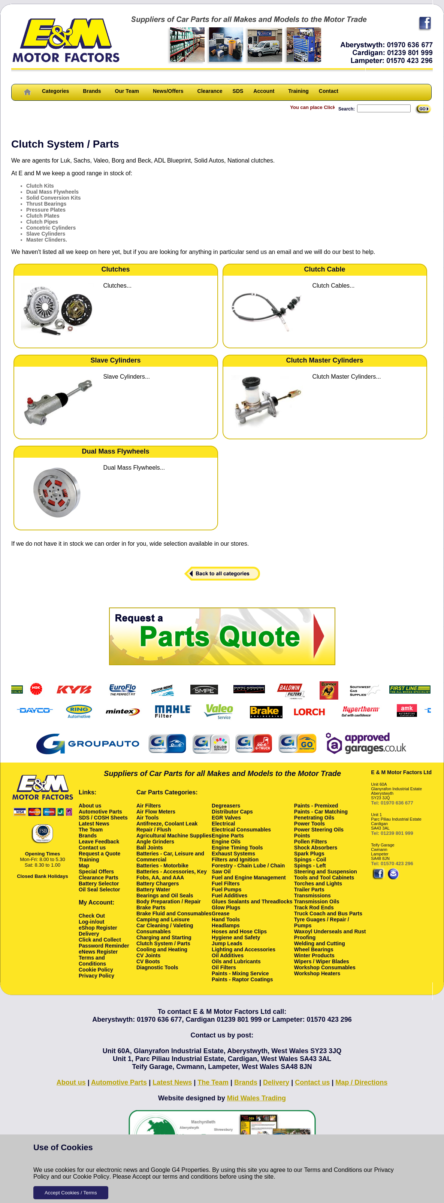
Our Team (127, 91)
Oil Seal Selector (99, 890)
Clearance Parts (98, 878)
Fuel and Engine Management (249, 878)
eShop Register (98, 928)
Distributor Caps (232, 812)
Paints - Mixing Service (240, 973)
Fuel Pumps (226, 890)
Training (298, 91)
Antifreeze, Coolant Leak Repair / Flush (166, 827)
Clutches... (117, 285)
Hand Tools (226, 919)
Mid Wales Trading (256, 1098)
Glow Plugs (226, 907)
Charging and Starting (163, 937)
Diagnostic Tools (157, 967)
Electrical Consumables (241, 830)
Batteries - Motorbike (162, 866)
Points (302, 836)
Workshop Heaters (317, 973)
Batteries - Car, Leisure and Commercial (170, 857)
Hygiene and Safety (236, 937)
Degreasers (226, 806)
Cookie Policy (91, 1176)
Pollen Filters (310, 842)
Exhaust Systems (233, 854)
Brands (92, 91)
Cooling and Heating (161, 949)
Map (84, 866)
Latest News (94, 824)
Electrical (223, 824)
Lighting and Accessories (243, 949)
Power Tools (309, 824)
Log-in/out (91, 922)
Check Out (92, 916)
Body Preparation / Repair (168, 901)
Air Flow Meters (155, 812)
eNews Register (98, 952)
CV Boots (148, 961)
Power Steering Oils (319, 830)
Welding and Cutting (319, 943)
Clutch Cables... (333, 285)
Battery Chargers (157, 884)
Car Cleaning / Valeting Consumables (164, 928)
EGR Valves (226, 818)
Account (263, 91)
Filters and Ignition (235, 860)
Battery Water (153, 890)
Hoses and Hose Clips (239, 931)
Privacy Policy (96, 976)
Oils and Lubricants (236, 961)
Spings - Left (310, 866)
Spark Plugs (309, 854)
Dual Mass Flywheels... (134, 467)
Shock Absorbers (315, 848)
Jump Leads (227, 943)
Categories (55, 91)
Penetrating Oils (314, 818)
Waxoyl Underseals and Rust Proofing (330, 934)
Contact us (92, 848)
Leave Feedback (99, 842)
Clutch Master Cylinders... (346, 376)
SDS (238, 91)
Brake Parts (151, 907)
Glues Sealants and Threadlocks (252, 901)
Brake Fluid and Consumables (174, 913)
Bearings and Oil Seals (164, 896)
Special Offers (96, 872)
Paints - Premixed (316, 806)
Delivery (89, 934)
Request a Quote (99, 854)
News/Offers (168, 91)
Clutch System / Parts (163, 943)
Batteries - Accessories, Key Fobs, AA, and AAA (171, 875)
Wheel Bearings (313, 949)
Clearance (210, 91)
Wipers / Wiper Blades (321, 961)
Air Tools (147, 818)
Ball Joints (149, 848)
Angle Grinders (155, 842)
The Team (91, 830)
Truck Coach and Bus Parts (328, 913)
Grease (220, 913)
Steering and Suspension (325, 872)
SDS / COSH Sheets (103, 818)
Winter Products (314, 955)
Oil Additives (228, 955)
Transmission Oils (316, 901)
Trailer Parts (309, 890)
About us (90, 806)
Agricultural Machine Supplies (174, 836)
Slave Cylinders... (126, 376)
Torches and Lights (318, 884)
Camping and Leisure (163, 919)
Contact (328, 91)
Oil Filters (224, 967)
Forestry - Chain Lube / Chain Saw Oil (248, 869)
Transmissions (312, 896)
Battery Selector (99, 884)
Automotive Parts (100, 812)
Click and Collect (100, 940)
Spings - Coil (310, 860)
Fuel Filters (226, 884)
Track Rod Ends (314, 907)
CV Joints (148, 955)
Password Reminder (104, 946)
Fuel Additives (229, 896)
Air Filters (148, 806)
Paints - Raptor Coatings (242, 979)
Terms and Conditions (333, 1170)
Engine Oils (226, 842)
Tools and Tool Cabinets (324, 878)
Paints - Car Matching (321, 812)
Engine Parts (228, 836)
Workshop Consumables (325, 967)
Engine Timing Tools (237, 848)
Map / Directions (361, 1082)
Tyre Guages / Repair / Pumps (321, 922)
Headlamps (226, 925)
